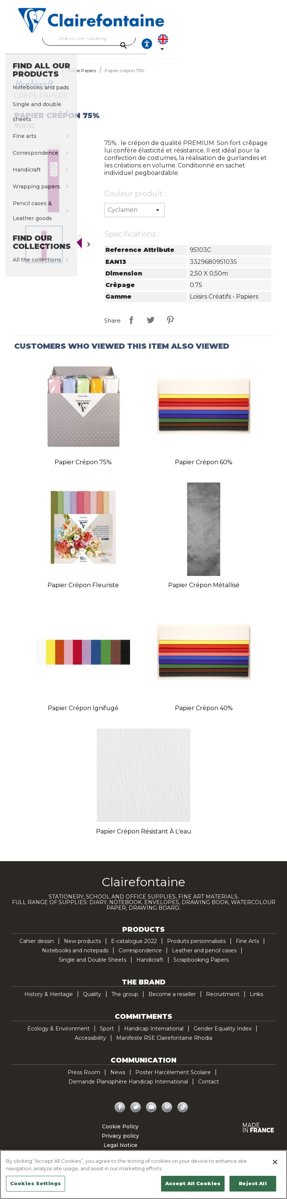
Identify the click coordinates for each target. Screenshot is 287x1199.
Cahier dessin (36, 947)
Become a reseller (172, 1001)
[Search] (141, 38)
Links (256, 1001)
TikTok (183, 1114)
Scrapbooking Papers (201, 966)
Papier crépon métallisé (204, 591)
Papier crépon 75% (83, 468)
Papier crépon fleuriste (83, 591)
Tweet (150, 326)
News (117, 1079)
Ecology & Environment (58, 1035)
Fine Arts (247, 947)
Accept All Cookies (192, 1183)
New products (82, 947)
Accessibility (90, 1044)
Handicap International (153, 1035)
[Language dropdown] (262, 47)
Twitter (136, 1114)
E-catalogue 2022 (134, 947)
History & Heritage (48, 1001)
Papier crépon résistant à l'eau (143, 838)
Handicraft (149, 966)
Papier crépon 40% (204, 714)
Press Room (84, 1079)
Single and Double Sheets (92, 966)
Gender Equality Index (222, 1035)
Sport (107, 1035)
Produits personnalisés (196, 947)
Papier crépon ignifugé (83, 714)
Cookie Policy (120, 1133)
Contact (208, 1088)
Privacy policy (120, 1142)
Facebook (120, 1114)
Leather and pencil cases (204, 957)
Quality (92, 1001)
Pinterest (170, 326)
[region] (143, 1174)
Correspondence (140, 957)
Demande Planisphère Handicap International (128, 1088)
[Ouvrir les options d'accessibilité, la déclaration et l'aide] (239, 47)
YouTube (151, 1114)
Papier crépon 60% (203, 468)
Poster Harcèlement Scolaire (173, 1079)
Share (131, 326)
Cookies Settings (35, 1183)
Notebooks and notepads (75, 957)
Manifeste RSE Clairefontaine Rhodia (164, 1044)
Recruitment (223, 1001)
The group (124, 1001)
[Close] (275, 1162)
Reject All (252, 1183)
